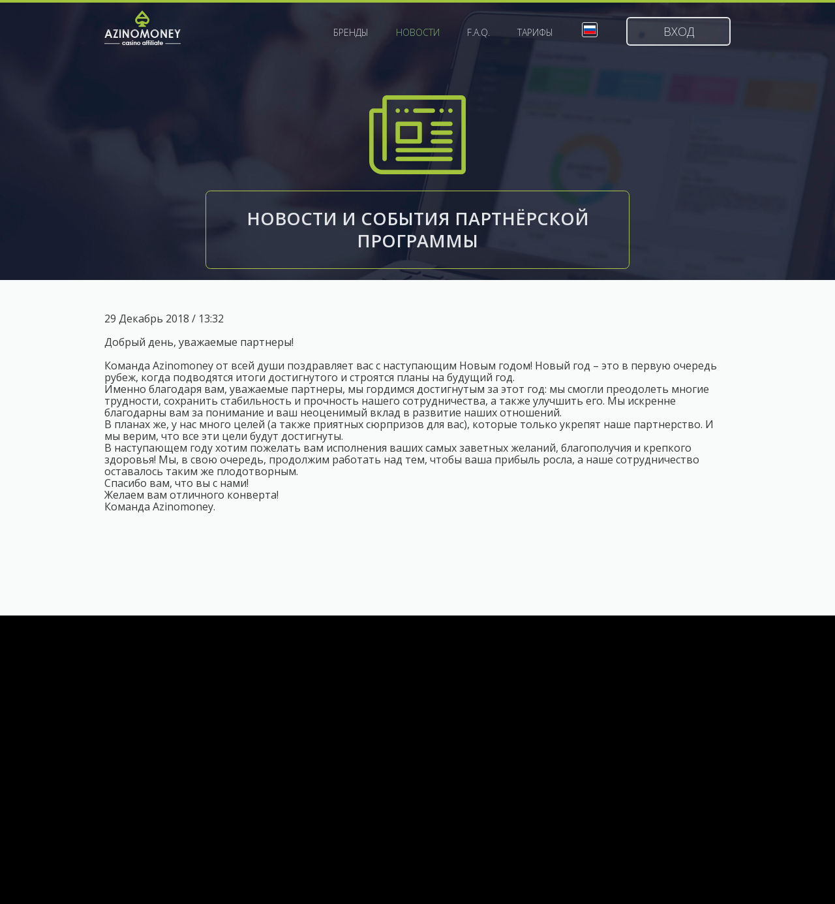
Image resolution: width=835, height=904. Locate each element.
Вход (678, 31)
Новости (418, 33)
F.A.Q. (478, 33)
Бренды (351, 33)
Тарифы (535, 33)
